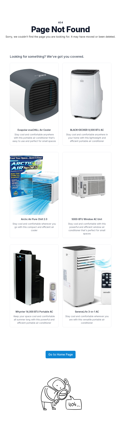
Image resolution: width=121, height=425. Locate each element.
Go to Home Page (60, 354)
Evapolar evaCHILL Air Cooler (34, 129)
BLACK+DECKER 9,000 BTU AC (87, 129)
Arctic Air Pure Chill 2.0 (34, 219)
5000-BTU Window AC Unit (87, 219)
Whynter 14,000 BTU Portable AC (34, 311)
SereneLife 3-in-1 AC (87, 311)
